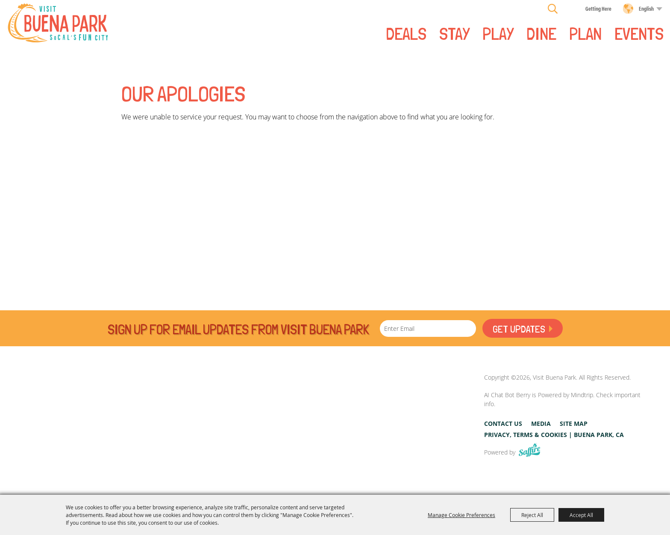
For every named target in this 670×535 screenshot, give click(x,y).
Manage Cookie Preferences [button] (461, 514)
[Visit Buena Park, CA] (411, 415)
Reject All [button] (532, 514)
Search (552, 8)
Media (541, 423)
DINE (541, 33)
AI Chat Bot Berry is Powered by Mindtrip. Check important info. (562, 399)
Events (639, 33)
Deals (406, 33)
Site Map (574, 423)
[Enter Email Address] (428, 328)
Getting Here (598, 8)
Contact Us (503, 423)
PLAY (498, 33)
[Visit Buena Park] (58, 23)
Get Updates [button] (519, 329)
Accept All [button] (581, 514)
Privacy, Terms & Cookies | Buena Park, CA (554, 435)
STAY (454, 33)
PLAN (585, 33)
